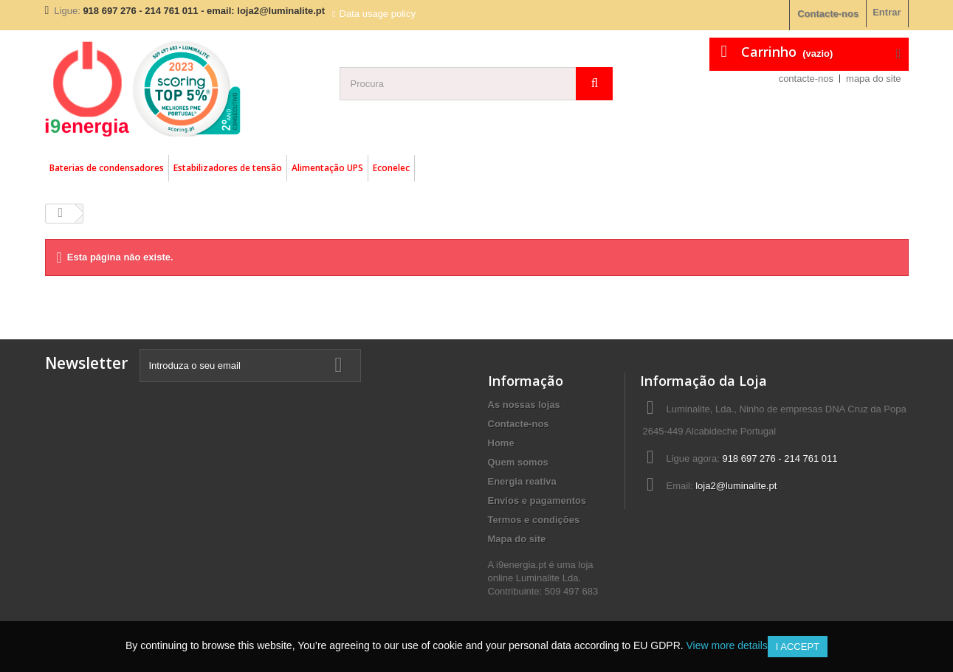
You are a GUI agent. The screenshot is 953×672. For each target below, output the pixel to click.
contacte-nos (806, 78)
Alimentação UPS (327, 168)
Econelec (391, 168)
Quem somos (518, 462)
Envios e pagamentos (537, 500)
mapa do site (873, 78)
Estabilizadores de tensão (227, 168)
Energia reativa (522, 481)
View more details (727, 645)
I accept (797, 646)
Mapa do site (517, 538)
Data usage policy (378, 13)
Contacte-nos (828, 13)
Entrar (887, 12)
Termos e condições (534, 519)
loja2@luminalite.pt (736, 485)
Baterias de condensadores (106, 168)
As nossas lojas (524, 404)
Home (501, 442)
